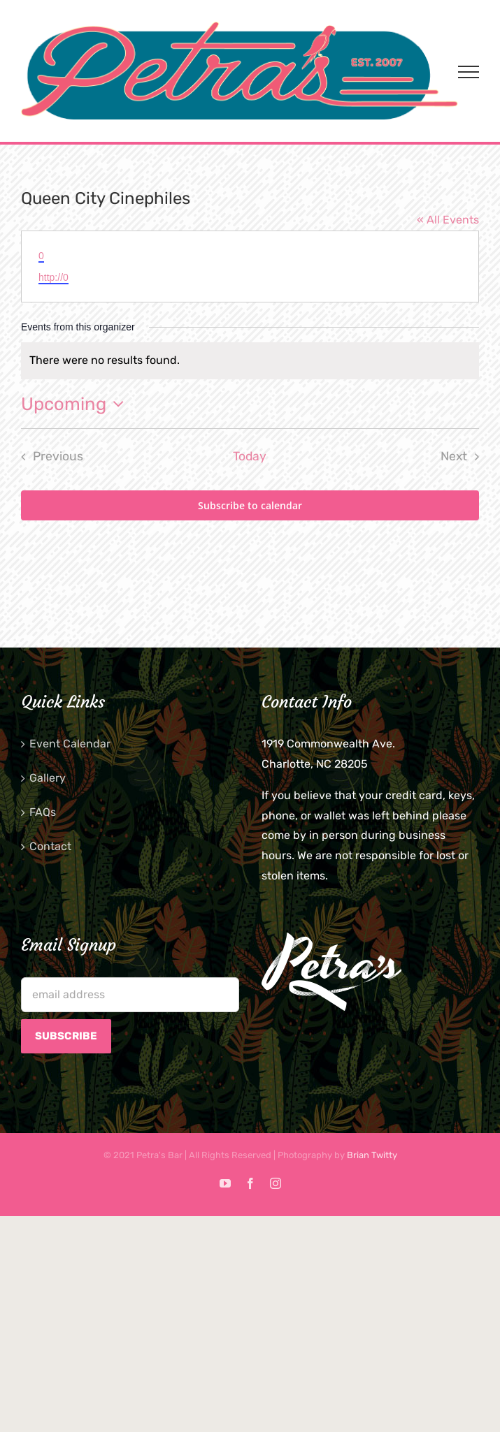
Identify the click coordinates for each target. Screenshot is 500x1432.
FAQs (42, 812)
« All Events (448, 219)
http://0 (53, 277)
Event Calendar (69, 743)
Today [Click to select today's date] (249, 456)
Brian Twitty (372, 1155)
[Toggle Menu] (468, 72)
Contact (50, 846)
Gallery (47, 777)
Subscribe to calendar (250, 505)
